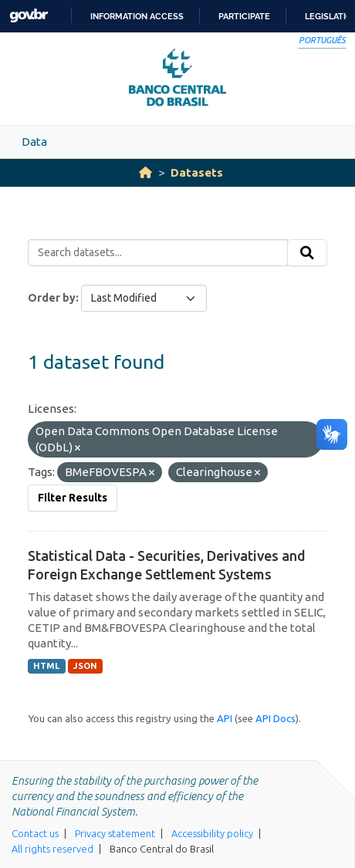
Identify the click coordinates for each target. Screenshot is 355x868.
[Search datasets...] (158, 253)
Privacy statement (115, 833)
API (224, 718)
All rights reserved (52, 848)
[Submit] (307, 253)
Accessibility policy (212, 833)
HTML (46, 665)
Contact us (35, 833)
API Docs (275, 718)
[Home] (145, 172)
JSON (85, 665)
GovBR (28, 15)
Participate (244, 16)
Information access (137, 16)
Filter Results (72, 497)
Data (34, 141)
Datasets (197, 172)
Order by (52, 298)
